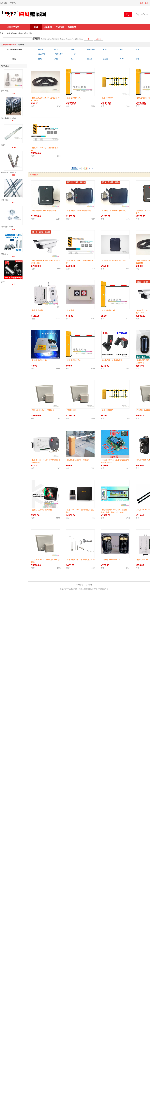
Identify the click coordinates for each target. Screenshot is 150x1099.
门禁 (105, 50)
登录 (146, 3)
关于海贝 (79, 585)
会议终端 (41, 54)
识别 (72, 59)
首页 (36, 27)
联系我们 (89, 585)
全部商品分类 (13, 27)
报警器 (40, 50)
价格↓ (64, 39)
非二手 (140, 15)
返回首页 (3, 3)
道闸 (25, 33)
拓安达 (105, 59)
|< (80, 168)
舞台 (121, 50)
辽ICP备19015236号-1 (99, 589)
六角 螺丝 (4, 91)
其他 (56, 59)
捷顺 (40, 59)
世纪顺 (89, 59)
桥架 (3, 145)
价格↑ (70, 39)
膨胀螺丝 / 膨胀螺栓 (8, 173)
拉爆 (3, 282)
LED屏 (73, 54)
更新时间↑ (56, 39)
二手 (146, 15)
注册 (141, 3)
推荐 (76, 39)
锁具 (56, 50)
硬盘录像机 (91, 50)
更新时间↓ (47, 39)
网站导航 (13, 3)
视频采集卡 (58, 54)
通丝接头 (4, 254)
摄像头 (73, 50)
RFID (122, 59)
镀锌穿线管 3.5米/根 (8, 118)
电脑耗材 (72, 27)
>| (92, 168)
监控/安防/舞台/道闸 (14, 33)
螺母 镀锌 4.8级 (7, 227)
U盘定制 (48, 27)
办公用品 (60, 27)
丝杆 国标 (4, 200)
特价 (81, 39)
